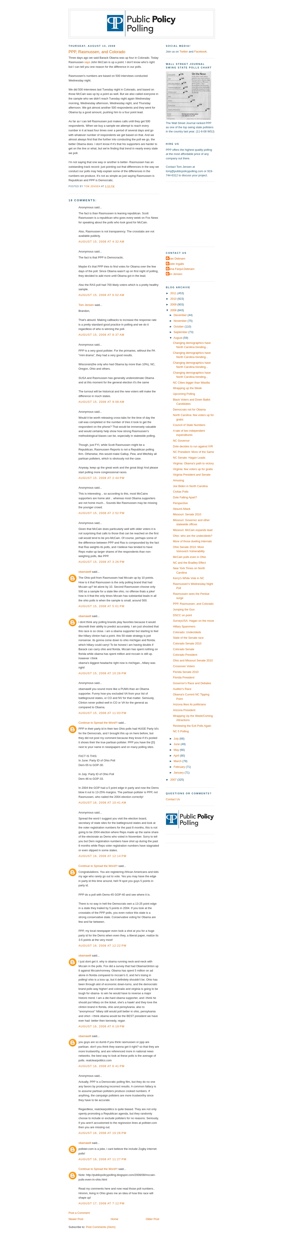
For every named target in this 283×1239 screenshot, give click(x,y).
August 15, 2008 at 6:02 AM (101, 295)
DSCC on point (182, 615)
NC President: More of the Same (193, 452)
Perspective (180, 503)
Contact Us (173, 799)
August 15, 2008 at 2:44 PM (101, 478)
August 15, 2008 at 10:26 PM (102, 673)
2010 (173, 298)
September (181, 332)
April (177, 755)
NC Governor (181, 440)
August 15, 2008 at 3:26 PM (101, 561)
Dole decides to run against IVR (193, 446)
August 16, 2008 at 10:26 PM (102, 1133)
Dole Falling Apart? (185, 497)
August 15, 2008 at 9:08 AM (101, 401)
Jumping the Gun (184, 609)
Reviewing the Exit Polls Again (192, 725)
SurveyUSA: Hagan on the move (193, 620)
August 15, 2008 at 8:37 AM (101, 334)
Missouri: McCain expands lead (192, 530)
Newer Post (76, 1219)
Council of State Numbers (189, 425)
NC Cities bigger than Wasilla (191, 382)
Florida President (183, 677)
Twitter (184, 51)
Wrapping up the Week (187, 388)
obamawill (84, 571)
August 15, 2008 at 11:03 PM (102, 713)
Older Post (152, 1219)
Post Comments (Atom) (101, 1227)
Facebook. (200, 51)
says (87, 62)
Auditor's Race (182, 689)
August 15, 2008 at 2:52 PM (101, 513)
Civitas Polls (180, 491)
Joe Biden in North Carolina (190, 486)
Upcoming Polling (184, 393)
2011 (173, 293)
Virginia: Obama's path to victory (193, 463)
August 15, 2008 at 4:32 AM (101, 241)
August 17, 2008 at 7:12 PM (101, 1203)
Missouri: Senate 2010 (187, 514)
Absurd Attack (181, 508)
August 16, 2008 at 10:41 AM (102, 802)
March (178, 761)
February (180, 766)
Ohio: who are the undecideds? (192, 535)
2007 (173, 779)
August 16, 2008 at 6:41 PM (101, 1066)
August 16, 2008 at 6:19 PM (101, 1026)
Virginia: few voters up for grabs (193, 469)
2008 (173, 310)
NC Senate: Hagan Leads (189, 457)
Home (114, 1219)
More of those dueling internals (192, 541)
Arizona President (184, 710)
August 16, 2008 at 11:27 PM (102, 1159)
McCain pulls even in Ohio (189, 557)
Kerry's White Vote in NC (188, 578)
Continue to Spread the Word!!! (98, 722)
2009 (173, 304)
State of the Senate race (188, 637)
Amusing (178, 480)
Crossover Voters (184, 666)
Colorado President (185, 654)
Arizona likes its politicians (189, 704)
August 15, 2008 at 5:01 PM (101, 606)
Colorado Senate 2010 (187, 643)
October (179, 326)
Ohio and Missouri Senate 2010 (193, 660)
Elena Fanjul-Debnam (180, 269)
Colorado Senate (183, 649)
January (179, 772)
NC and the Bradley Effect (189, 562)
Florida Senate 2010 (186, 672)
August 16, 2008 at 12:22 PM (102, 945)
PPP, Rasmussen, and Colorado (193, 603)
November (180, 320)
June (177, 744)
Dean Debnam (176, 258)
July (176, 738)
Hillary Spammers (184, 626)
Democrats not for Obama (189, 409)
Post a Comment (79, 1213)
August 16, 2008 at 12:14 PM (102, 856)
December (180, 315)
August (178, 337)
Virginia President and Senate (191, 474)
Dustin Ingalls (175, 264)
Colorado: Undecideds (187, 632)
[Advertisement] (193, 213)
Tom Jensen (86, 305)
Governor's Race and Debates (192, 683)
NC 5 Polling (181, 731)
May (177, 749)
